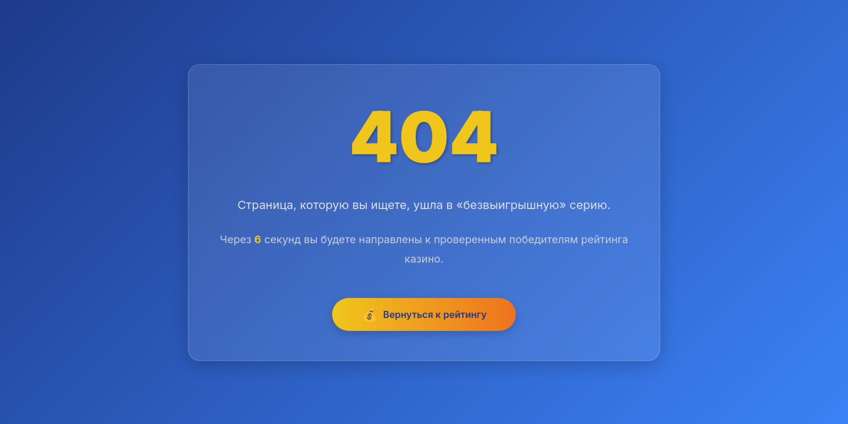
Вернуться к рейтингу (424, 315)
